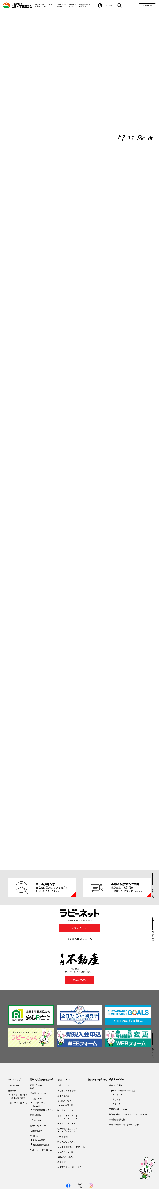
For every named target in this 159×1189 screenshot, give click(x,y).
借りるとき (117, 1116)
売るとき (116, 1125)
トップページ (14, 1106)
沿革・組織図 (63, 1117)
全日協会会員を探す (118, 1140)
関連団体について (65, 1131)
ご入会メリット (37, 1119)
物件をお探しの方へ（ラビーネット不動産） (129, 1135)
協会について (51, 5)
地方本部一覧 (67, 1126)
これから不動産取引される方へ (123, 1112)
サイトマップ (14, 1100)
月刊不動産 (62, 1158)
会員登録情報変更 (41, 1166)
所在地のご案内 (64, 1122)
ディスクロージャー (66, 1144)
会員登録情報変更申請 (84, 5)
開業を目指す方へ (38, 1136)
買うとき (116, 1120)
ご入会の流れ (36, 1141)
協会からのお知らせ (61, 5)
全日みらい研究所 (65, 1173)
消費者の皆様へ (72, 5)
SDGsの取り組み (65, 1178)
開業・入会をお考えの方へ (40, 5)
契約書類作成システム (79, 960)
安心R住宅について (66, 1163)
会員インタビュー (38, 1147)
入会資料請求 (147, 5)
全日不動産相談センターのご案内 (124, 1146)
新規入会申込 (39, 1161)
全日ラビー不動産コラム (41, 1171)
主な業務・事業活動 (66, 1112)
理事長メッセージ (38, 1114)
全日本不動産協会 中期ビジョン (71, 1168)
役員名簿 (61, 1183)
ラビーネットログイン (18, 1124)
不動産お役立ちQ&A (118, 1130)
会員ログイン (14, 1112)
